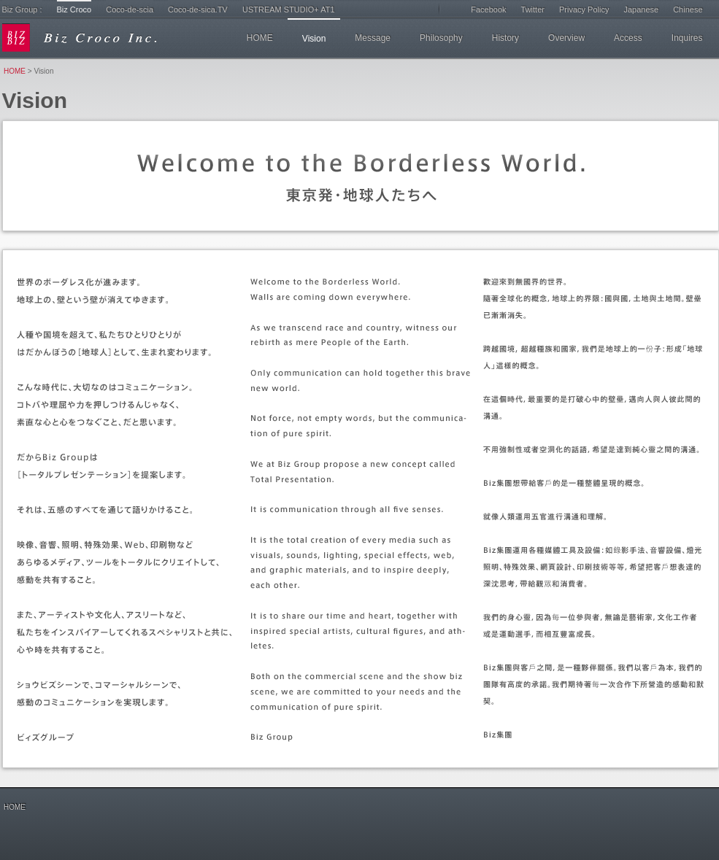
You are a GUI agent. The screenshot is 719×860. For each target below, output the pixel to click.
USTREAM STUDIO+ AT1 (288, 9)
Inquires (687, 38)
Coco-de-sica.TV (198, 9)
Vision (314, 39)
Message (373, 38)
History (505, 38)
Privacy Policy (584, 9)
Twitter (533, 9)
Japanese (640, 9)
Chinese (687, 9)
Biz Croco (74, 9)
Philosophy (441, 38)
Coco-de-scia (129, 9)
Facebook (488, 9)
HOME (260, 38)
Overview (566, 38)
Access (628, 38)
